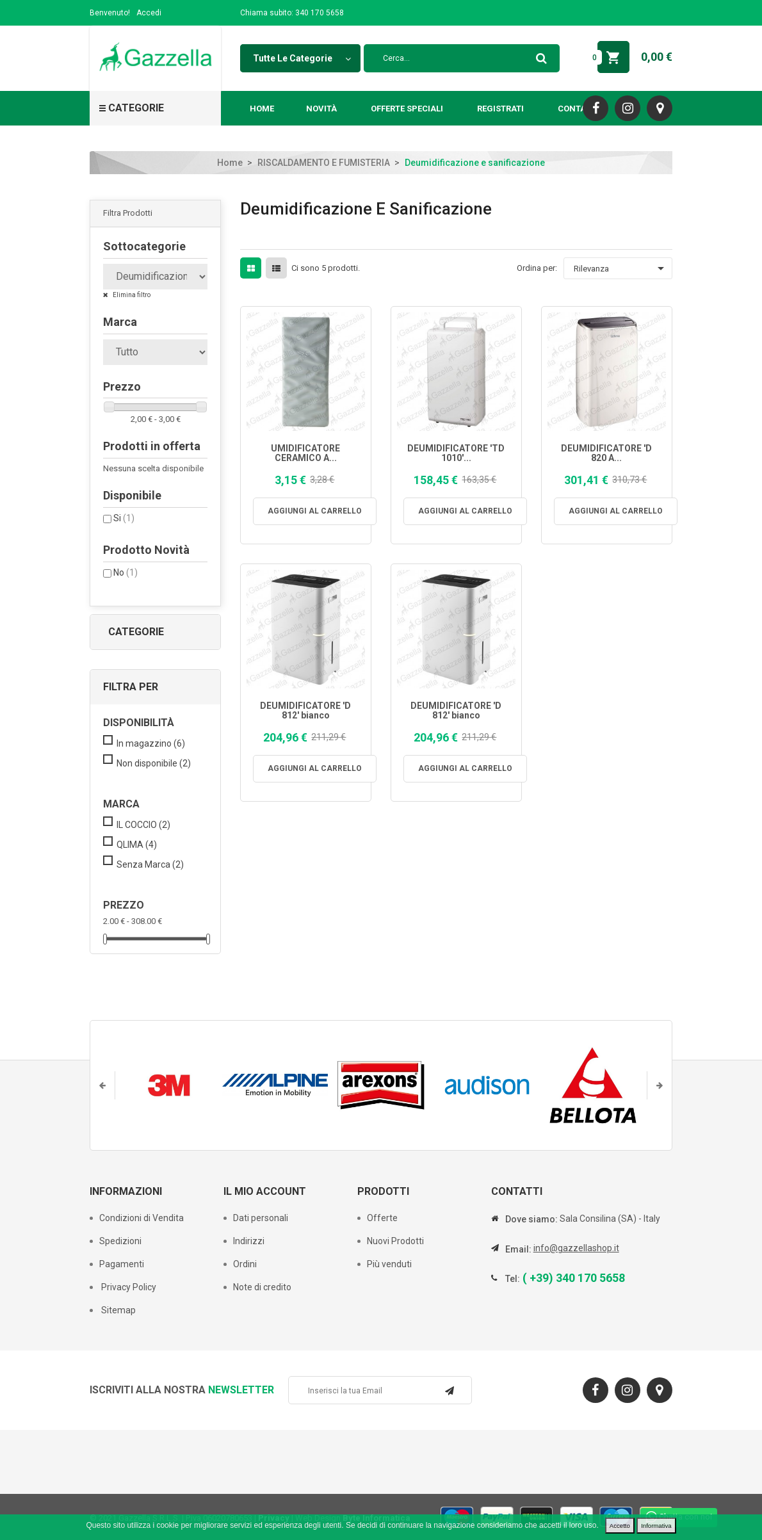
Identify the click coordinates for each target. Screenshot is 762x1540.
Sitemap (117, 1310)
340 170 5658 (319, 12)
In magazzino (151, 743)
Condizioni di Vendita (141, 1218)
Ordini (245, 1264)
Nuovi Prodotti (395, 1241)
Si (123, 518)
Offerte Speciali (407, 108)
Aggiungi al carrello (315, 511)
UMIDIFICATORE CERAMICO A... (305, 453)
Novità (321, 108)
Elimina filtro (130, 294)
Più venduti (389, 1264)
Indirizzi (248, 1241)
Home (262, 108)
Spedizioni (120, 1241)
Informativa (656, 1525)
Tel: (512, 1279)
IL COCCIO (143, 825)
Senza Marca (150, 864)
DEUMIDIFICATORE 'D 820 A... (606, 453)
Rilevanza (621, 268)
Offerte (382, 1218)
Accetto (620, 1525)
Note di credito (262, 1287)
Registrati (500, 108)
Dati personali (260, 1218)
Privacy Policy (127, 1287)
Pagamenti (121, 1264)
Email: (518, 1249)
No (125, 572)
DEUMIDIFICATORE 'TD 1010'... (456, 453)
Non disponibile (154, 763)
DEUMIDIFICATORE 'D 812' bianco (305, 710)
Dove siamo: (531, 1219)
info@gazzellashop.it (576, 1248)
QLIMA (137, 844)
